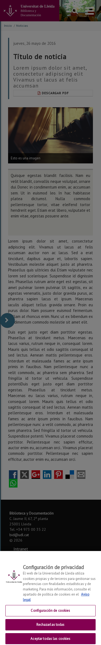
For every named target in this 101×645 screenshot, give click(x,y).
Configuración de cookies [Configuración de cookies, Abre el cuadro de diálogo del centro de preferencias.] (50, 613)
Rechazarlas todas (50, 627)
